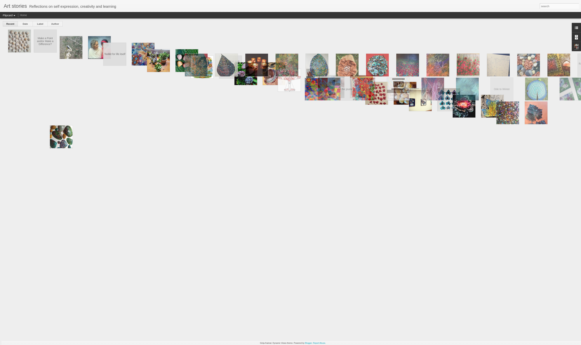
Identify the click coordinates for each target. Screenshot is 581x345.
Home (23, 15)
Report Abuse (319, 343)
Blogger (308, 343)
